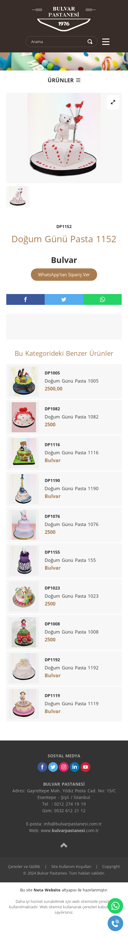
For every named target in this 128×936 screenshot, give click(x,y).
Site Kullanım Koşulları (71, 866)
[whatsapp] (102, 299)
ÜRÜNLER (64, 80)
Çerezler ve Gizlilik (24, 866)
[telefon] (115, 923)
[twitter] (64, 299)
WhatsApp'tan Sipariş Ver (64, 274)
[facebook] (25, 299)
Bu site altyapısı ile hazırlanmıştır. (64, 890)
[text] (58, 41)
